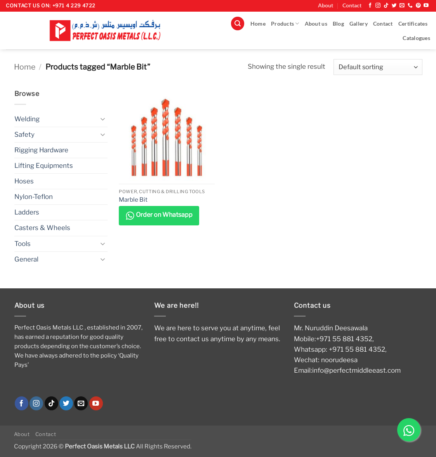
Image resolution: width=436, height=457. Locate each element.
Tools (22, 244)
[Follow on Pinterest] (418, 6)
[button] (237, 23)
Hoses (24, 181)
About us (316, 24)
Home (258, 24)
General (26, 259)
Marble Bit (133, 199)
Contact (351, 5)
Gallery (358, 24)
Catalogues (416, 38)
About (325, 5)
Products (285, 23)
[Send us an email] (402, 6)
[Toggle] (103, 119)
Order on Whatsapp (159, 215)
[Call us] (410, 6)
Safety (24, 134)
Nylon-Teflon (33, 197)
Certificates (412, 24)
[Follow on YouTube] (426, 6)
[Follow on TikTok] (386, 6)
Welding (27, 119)
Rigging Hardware (41, 150)
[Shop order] (378, 67)
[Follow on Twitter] (394, 6)
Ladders (26, 212)
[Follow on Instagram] (377, 6)
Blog (338, 24)
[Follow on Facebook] (370, 6)
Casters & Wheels (42, 228)
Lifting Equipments (43, 165)
